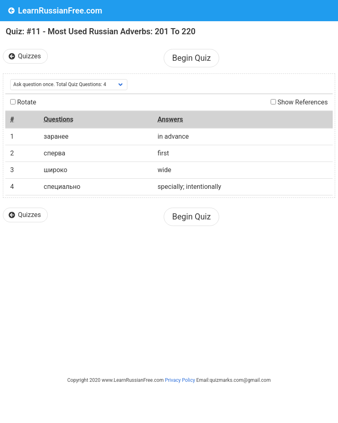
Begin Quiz (191, 58)
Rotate (23, 102)
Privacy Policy (180, 380)
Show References (299, 102)
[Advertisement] (169, 295)
